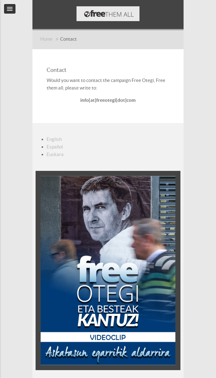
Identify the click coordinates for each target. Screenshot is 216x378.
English (54, 139)
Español (55, 146)
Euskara (55, 154)
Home (46, 39)
